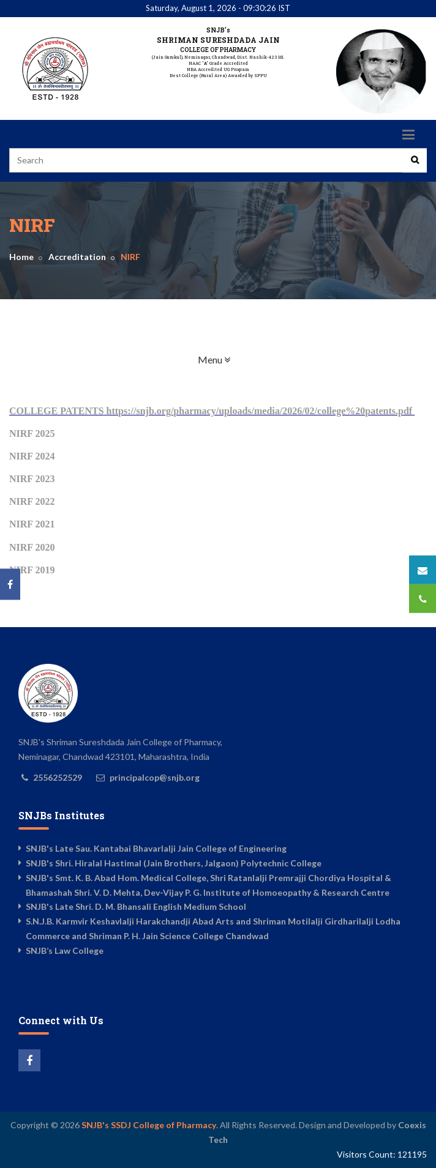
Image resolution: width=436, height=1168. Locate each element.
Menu (252, 358)
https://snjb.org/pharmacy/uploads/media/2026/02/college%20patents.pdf (260, 411)
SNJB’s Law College (64, 950)
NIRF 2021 (32, 524)
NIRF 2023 (32, 479)
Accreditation (77, 256)
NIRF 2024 (32, 456)
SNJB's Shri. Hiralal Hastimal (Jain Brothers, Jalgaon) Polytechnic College (173, 863)
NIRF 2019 (32, 570)
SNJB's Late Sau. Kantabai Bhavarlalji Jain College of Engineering (156, 848)
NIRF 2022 (32, 501)
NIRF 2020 (32, 547)
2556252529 (57, 777)
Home (21, 256)
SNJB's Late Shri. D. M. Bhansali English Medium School (136, 906)
